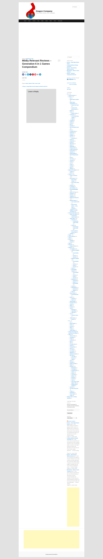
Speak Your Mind (73, 214)
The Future (72, 158)
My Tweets (69, 89)
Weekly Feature (73, 200)
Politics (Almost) (73, 149)
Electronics (73, 367)
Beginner (75, 282)
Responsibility (73, 153)
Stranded (73, 208)
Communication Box (73, 212)
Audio (46, 20)
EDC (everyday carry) (74, 127)
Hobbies (71, 135)
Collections (72, 340)
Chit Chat (73, 219)
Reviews (30, 83)
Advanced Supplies (75, 250)
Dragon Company (44, 11)
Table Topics (72, 218)
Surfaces (75, 255)
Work (71, 167)
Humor (71, 139)
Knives (71, 142)
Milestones (72, 143)
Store (55, 20)
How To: (71, 136)
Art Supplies (72, 248)
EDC (71, 342)
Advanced (75, 280)
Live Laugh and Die (75, 201)
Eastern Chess (74, 113)
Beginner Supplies (75, 258)
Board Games (73, 293)
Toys (71, 313)
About (29, 20)
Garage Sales (72, 346)
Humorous (73, 138)
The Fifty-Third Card (74, 388)
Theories (72, 160)
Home (25, 20)
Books (71, 110)
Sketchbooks (74, 287)
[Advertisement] (73, 507)
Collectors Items (74, 315)
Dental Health (72, 301)
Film (71, 129)
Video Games (72, 317)
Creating (71, 120)
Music (71, 305)
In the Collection (72, 236)
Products (72, 306)
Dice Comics (72, 178)
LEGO (70, 237)
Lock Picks (73, 374)
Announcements (72, 95)
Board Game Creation (74, 99)
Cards (71, 338)
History (71, 134)
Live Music (72, 351)
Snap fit (71, 241)
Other (51, 20)
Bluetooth (73, 309)
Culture (71, 121)
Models (70, 239)
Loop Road (72, 186)
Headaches (72, 132)
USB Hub (73, 312)
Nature (71, 145)
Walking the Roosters (74, 197)
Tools (74, 265)
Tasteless (72, 196)
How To (71, 348)
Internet (71, 326)
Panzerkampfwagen (74, 189)
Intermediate (75, 283)
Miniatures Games (73, 353)
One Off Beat (72, 187)
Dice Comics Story (75, 182)
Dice (71, 124)
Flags (72, 118)
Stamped (72, 193)
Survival (73, 378)
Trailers (71, 391)
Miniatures (72, 352)
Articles (70, 96)
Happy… (70, 234)
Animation (72, 337)
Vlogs (72, 359)
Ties (71, 163)
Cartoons (73, 298)
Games (27, 83)
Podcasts (70, 244)
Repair (71, 364)
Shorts (71, 387)
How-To (73, 299)
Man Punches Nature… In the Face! (74, 206)
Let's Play (72, 349)
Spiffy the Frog (73, 192)
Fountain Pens (73, 131)
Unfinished (72, 392)
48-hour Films (73, 335)
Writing (71, 168)
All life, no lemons (73, 175)
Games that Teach (75, 105)
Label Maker (73, 311)
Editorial (71, 185)
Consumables (75, 252)
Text (38, 20)
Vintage (71, 165)
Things (71, 161)
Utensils (74, 257)
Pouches (73, 377)
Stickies (71, 194)
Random (71, 152)
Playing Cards (73, 147)
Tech (71, 157)
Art (70, 98)
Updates (71, 233)
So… (69, 320)
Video (42, 20)
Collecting (72, 114)
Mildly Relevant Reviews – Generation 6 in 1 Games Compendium (36, 63)
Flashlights (73, 369)
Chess (71, 111)
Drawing (71, 125)
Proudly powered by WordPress (51, 554)
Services (73, 286)
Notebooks (72, 146)
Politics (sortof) (73, 363)
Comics (34, 20)
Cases (72, 268)
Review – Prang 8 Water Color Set (29, 86)
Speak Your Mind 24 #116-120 (41, 86)
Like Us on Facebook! (73, 84)
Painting (71, 240)
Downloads (60, 20)
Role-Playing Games (74, 154)
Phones (73, 319)
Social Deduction (74, 294)
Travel (71, 164)
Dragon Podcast (73, 246)
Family (72, 225)
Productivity (72, 150)
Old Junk (72, 355)
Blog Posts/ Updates (73, 169)
